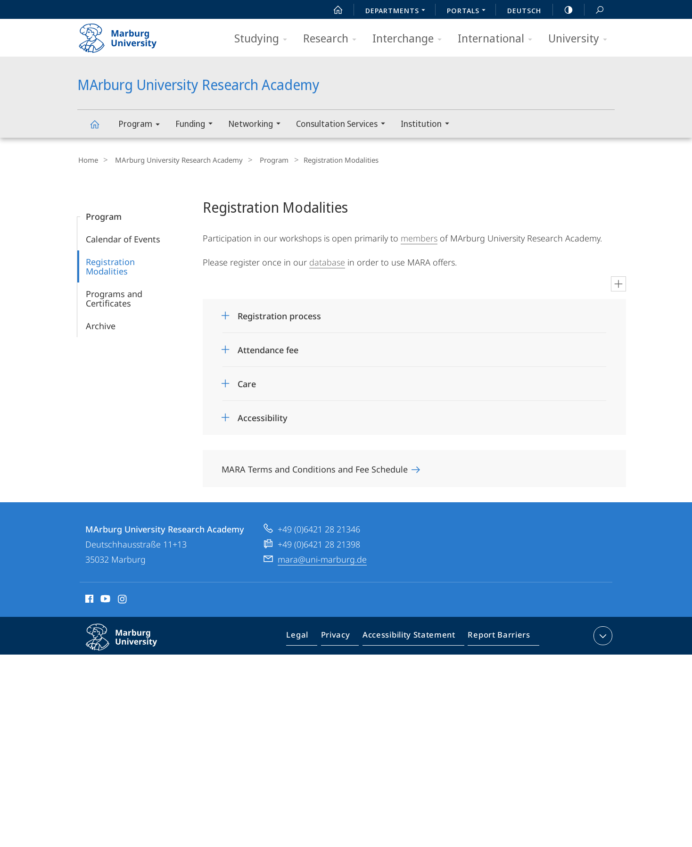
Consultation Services (343, 125)
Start (332, 10)
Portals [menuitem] (469, 11)
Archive (100, 324)
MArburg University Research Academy (100, 128)
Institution (428, 125)
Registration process (279, 314)
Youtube (104, 598)
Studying (263, 39)
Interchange (410, 39)
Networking (257, 125)
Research (332, 39)
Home (87, 160)
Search (594, 10)
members (419, 236)
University (580, 39)
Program (142, 125)
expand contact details (601, 634)
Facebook (88, 598)
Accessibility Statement (412, 636)
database (327, 260)
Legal (308, 636)
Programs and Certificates (114, 297)
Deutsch (524, 10)
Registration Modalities (110, 265)
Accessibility (263, 416)
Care (247, 382)
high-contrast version (563, 10)
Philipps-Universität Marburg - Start (128, 35)
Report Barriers (496, 636)
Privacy (343, 636)
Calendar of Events (123, 237)
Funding (197, 125)
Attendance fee (268, 348)
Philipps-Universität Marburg (131, 643)
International (498, 39)
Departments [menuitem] (397, 11)
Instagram (123, 598)
